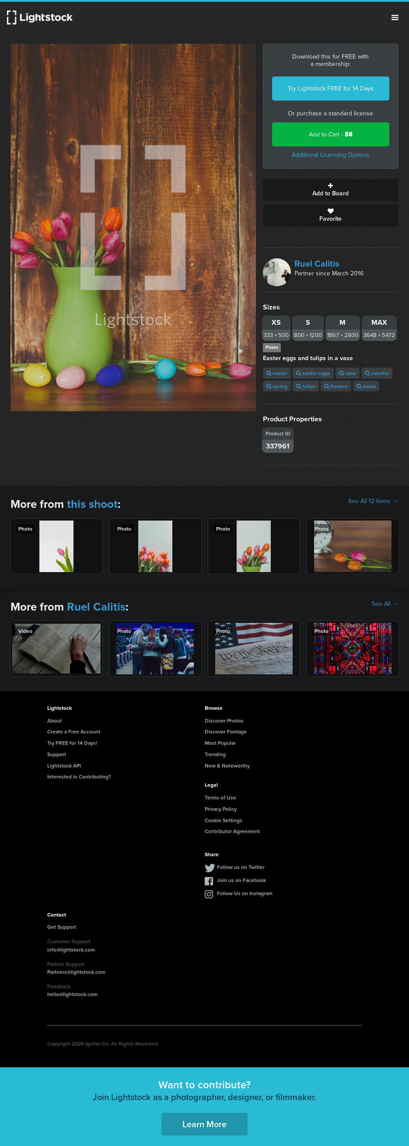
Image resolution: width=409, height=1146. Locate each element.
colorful (377, 373)
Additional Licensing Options (330, 155)
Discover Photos (224, 720)
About (54, 720)
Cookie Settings (223, 820)
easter (276, 373)
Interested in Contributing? (79, 776)
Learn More (204, 1124)
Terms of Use (220, 797)
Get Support (61, 927)
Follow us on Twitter (241, 867)
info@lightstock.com (71, 949)
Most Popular (220, 743)
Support (56, 754)
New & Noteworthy (227, 765)
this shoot (92, 504)
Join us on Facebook (241, 880)
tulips (305, 386)
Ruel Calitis (316, 263)
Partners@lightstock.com (76, 972)
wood (366, 386)
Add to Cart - (331, 134)
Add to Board (330, 190)
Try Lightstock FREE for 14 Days (331, 88)
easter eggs (313, 373)
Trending (215, 754)
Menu (395, 17)
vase (347, 373)
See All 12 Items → (373, 501)
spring (276, 386)
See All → (385, 604)
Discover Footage (226, 731)
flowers (336, 386)
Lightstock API (64, 765)
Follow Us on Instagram (245, 893)
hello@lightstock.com (72, 994)
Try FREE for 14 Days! (72, 743)
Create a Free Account (73, 731)
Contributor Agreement (232, 831)
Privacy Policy (221, 809)
